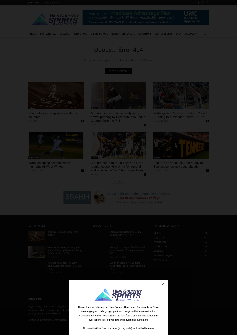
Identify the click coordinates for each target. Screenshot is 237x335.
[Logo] (118, 295)
